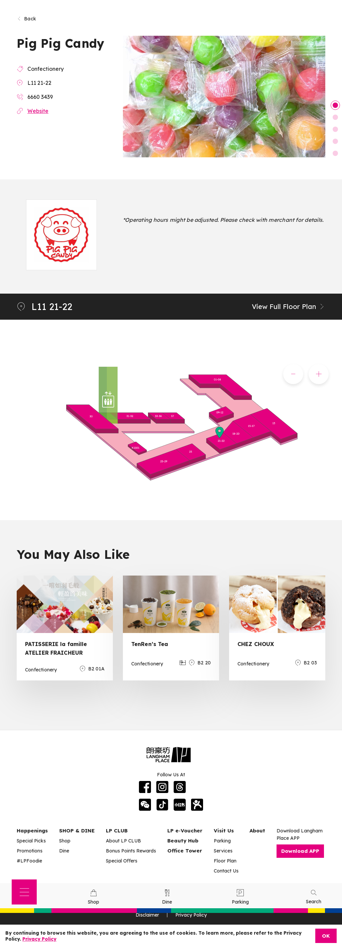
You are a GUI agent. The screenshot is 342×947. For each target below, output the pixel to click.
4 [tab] (335, 141)
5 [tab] (335, 153)
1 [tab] (335, 105)
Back (26, 19)
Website (37, 111)
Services (223, 851)
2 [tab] (335, 117)
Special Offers (121, 861)
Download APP (300, 851)
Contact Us (226, 871)
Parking (222, 841)
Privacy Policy (39, 939)
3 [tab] (335, 129)
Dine (64, 851)
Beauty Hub (182, 840)
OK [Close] (326, 936)
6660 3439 (40, 97)
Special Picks (31, 841)
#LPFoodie (29, 861)
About (257, 830)
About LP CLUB (123, 841)
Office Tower (184, 850)
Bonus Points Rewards (131, 851)
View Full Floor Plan (288, 306)
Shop (64, 841)
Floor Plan (225, 861)
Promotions (29, 851)
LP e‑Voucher (184, 830)
